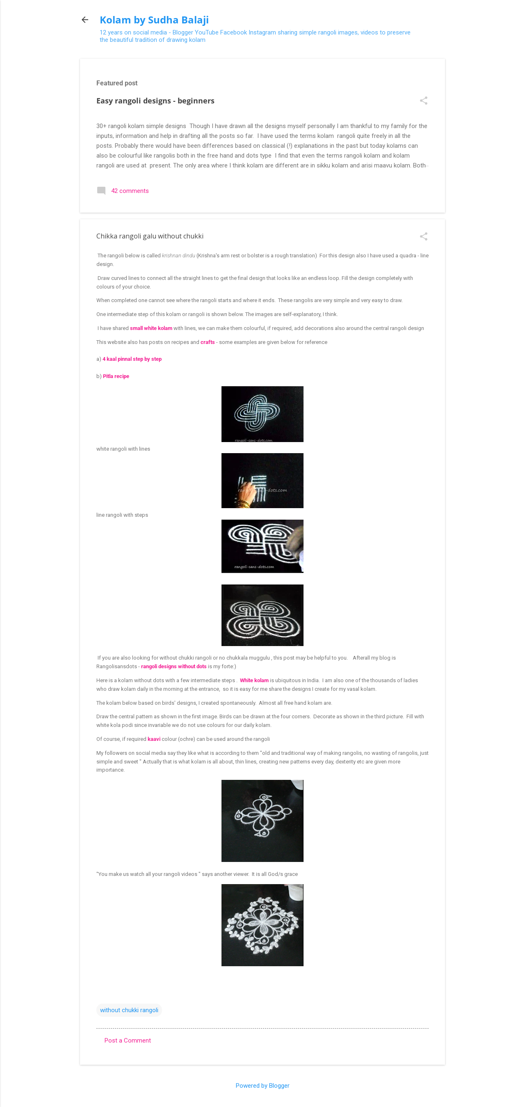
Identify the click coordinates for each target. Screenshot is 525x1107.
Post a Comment (128, 1040)
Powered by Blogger (263, 1085)
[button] (424, 101)
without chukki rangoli (129, 1010)
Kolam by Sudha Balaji (154, 19)
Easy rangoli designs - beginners (155, 100)
